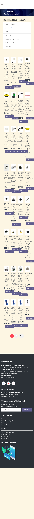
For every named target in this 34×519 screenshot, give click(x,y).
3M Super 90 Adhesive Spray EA (14, 104)
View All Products (10, 24)
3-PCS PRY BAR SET (27, 309)
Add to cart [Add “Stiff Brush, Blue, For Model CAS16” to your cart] (23, 325)
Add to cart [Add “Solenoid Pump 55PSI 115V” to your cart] (9, 251)
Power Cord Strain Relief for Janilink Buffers (13, 177)
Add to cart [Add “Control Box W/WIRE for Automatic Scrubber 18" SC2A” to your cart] (16, 86)
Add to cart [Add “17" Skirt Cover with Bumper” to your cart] (9, 116)
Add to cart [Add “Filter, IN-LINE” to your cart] (9, 213)
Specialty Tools (9, 28)
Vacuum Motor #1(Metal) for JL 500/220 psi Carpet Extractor (15, 279)
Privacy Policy (5, 434)
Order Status (5, 425)
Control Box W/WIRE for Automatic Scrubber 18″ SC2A (15, 70)
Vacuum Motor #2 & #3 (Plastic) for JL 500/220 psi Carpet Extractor (22, 280)
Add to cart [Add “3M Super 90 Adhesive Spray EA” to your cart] (16, 118)
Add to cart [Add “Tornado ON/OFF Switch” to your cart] (16, 249)
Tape (6, 31)
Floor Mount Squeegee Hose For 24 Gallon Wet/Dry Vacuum (21, 105)
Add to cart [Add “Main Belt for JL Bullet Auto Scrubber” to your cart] (23, 151)
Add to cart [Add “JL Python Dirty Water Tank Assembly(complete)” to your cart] (16, 151)
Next (21, 336)
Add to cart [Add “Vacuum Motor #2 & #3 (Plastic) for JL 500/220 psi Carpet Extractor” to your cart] (23, 295)
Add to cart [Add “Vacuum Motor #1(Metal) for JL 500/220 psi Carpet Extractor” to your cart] (16, 293)
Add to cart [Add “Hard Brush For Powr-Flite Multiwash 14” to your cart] (9, 327)
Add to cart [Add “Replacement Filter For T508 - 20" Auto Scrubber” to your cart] (16, 224)
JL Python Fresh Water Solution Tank (7, 138)
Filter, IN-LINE (6, 204)
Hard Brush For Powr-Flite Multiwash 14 (8, 312)
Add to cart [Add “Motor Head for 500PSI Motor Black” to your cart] (9, 291)
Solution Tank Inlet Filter (28, 276)
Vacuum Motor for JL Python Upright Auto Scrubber (28, 68)
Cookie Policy (5, 436)
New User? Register (7, 421)
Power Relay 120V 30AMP (20, 206)
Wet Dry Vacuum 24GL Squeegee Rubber (28, 104)
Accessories (8, 47)
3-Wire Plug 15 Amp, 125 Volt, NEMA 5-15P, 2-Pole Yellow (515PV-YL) (27, 142)
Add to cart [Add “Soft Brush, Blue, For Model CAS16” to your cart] (16, 325)
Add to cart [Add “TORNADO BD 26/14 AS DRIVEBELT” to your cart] (23, 81)
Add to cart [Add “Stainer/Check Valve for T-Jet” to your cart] (23, 251)
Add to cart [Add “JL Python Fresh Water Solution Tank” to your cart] (9, 151)
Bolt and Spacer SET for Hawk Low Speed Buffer (6, 71)
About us (4, 427)
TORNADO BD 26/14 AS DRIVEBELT (21, 68)
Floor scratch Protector (12, 39)
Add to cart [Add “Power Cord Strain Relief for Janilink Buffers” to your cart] (16, 192)
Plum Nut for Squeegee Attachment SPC (8, 176)
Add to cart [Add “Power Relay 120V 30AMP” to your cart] (23, 217)
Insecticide (8, 35)
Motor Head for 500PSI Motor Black (6, 277)
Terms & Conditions (7, 432)
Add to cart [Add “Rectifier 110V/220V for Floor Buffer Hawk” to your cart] (23, 190)
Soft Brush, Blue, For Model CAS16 (13, 311)
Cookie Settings (6, 438)
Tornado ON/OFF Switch (14, 238)
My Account (5, 419)
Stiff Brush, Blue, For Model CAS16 (20, 311)
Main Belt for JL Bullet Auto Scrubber (21, 138)
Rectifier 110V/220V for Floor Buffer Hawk (21, 176)
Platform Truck (9, 43)
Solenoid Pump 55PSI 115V (7, 239)
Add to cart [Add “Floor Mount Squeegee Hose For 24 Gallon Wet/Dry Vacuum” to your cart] (23, 121)
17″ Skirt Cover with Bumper (6, 103)
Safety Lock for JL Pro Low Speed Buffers (27, 209)
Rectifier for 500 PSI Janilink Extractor (29, 175)
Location (4, 429)
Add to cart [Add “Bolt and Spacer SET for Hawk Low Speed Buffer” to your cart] (9, 87)
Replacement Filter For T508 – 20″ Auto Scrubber (15, 209)
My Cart (3, 423)
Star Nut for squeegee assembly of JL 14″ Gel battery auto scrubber (28, 244)
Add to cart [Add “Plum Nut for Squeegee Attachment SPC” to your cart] (9, 190)
